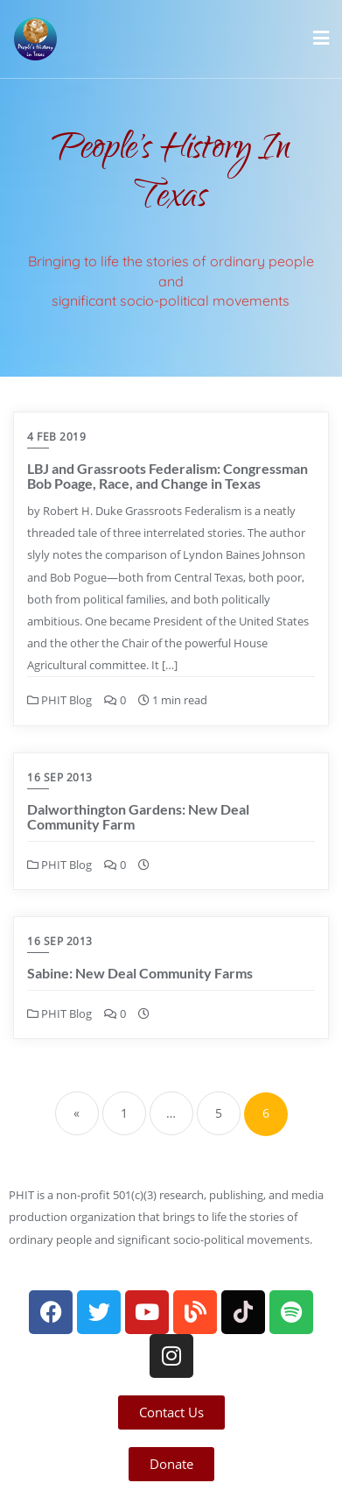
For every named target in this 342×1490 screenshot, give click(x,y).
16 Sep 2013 (60, 777)
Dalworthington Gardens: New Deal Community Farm (138, 817)
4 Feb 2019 (56, 436)
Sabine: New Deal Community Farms (140, 972)
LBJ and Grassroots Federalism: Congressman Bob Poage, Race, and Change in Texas (167, 476)
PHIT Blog (59, 700)
